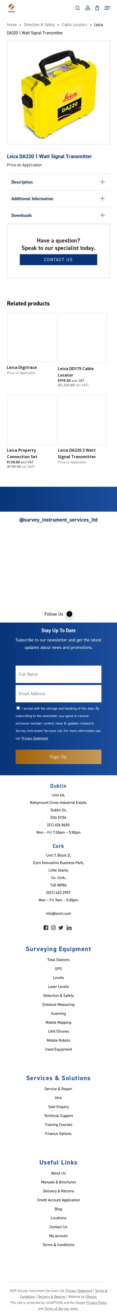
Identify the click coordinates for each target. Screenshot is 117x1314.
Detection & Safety (39, 24)
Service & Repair (58, 1088)
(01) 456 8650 (58, 824)
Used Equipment (58, 1049)
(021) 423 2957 (58, 892)
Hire (58, 1097)
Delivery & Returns (58, 1190)
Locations (58, 1217)
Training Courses (58, 1124)
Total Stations (58, 959)
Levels (58, 977)
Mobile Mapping (58, 1022)
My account (58, 1235)
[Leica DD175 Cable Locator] (82, 338)
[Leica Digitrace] (31, 337)
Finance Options (58, 1133)
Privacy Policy (96, 1302)
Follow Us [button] (58, 614)
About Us (58, 1172)
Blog (58, 1208)
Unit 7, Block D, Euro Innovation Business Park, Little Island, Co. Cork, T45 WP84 (58, 870)
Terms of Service (56, 1308)
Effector (91, 1296)
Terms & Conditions (58, 1244)
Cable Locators (74, 24)
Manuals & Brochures (58, 1181)
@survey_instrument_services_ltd (58, 519)
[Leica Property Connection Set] (31, 420)
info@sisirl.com (58, 913)
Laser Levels (58, 986)
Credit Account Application (58, 1199)
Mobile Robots (58, 1040)
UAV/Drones (58, 1031)
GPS (58, 968)
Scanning (58, 1013)
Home (12, 24)
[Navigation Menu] (107, 7)
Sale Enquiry (58, 1106)
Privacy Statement (35, 738)
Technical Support (58, 1115)
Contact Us (58, 259)
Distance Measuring (58, 1004)
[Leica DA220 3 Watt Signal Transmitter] (82, 420)
